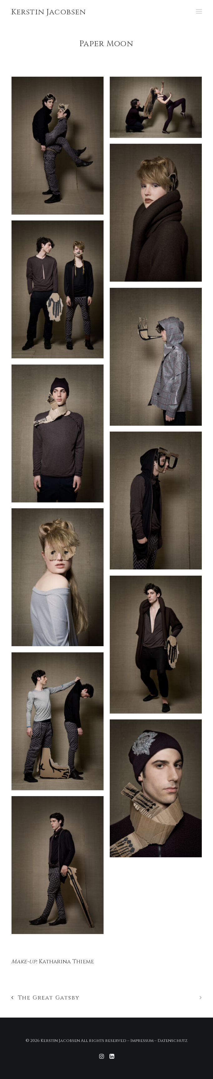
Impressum (141, 1040)
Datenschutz (172, 1040)
